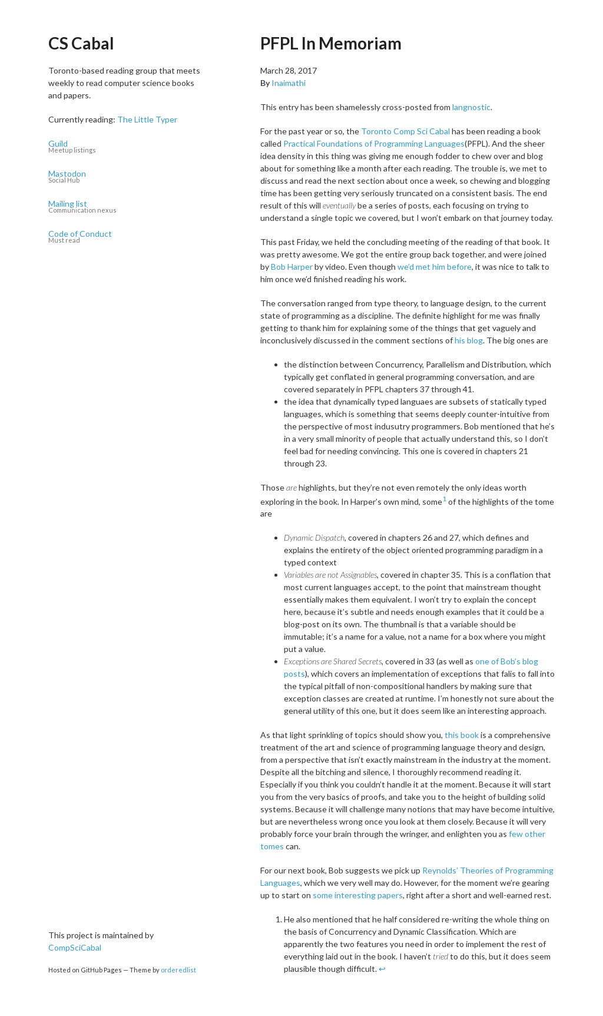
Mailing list (127, 207)
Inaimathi (288, 83)
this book (462, 735)
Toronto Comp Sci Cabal (405, 131)
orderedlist (178, 970)
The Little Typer (147, 119)
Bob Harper (292, 267)
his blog (469, 340)
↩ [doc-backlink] (382, 969)
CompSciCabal (74, 947)
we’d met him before (434, 267)
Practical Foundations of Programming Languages (374, 143)
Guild (127, 146)
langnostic (471, 107)
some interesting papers (358, 895)
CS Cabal (81, 43)
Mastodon (127, 177)
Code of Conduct (127, 237)
